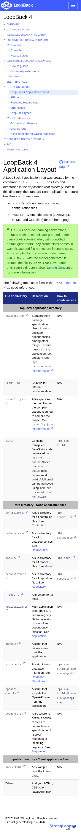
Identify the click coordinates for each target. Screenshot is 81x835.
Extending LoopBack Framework (29, 61)
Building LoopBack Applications (28, 40)
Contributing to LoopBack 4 (25, 139)
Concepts (13, 76)
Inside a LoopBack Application (26, 34)
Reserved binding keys (24, 102)
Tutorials (15, 45)
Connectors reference (23, 123)
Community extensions (24, 71)
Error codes (17, 107)
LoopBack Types (20, 113)
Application (39, 636)
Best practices (17, 81)
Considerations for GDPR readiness (32, 133)
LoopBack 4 (17, 17)
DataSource (39, 550)
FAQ (9, 144)
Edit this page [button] (67, 163)
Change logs (18, 128)
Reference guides (19, 87)
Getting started (18, 29)
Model (48, 566)
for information (41, 367)
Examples (16, 50)
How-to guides (19, 55)
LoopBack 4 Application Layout (29, 92)
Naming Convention (60, 267)
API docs (16, 97)
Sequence (38, 751)
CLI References (20, 118)
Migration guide (17, 149)
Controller (38, 525)
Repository (39, 586)
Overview (13, 24)
